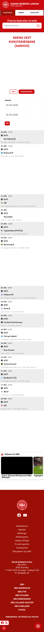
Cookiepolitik (22, 548)
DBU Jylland (22, 595)
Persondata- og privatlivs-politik (22, 617)
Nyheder (22, 530)
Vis (7, 123)
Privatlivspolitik (22, 544)
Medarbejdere (22, 537)
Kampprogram (26, 92)
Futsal (22, 610)
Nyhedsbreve (22, 526)
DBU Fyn (22, 592)
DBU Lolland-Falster (22, 603)
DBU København (22, 599)
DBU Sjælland (22, 606)
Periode (8, 100)
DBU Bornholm (22, 588)
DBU (22, 584)
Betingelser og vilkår (22, 551)
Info (13, 92)
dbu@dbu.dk (23, 573)
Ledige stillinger (22, 541)
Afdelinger (22, 533)
